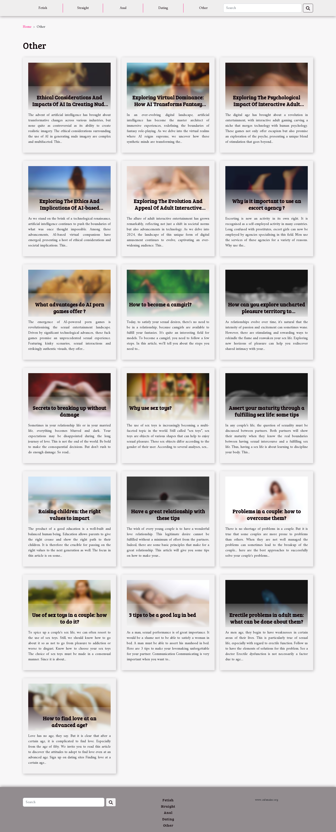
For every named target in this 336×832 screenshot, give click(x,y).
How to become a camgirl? (160, 304)
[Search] (262, 8)
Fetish (43, 8)
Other (203, 8)
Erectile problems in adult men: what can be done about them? (266, 618)
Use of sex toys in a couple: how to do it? (69, 618)
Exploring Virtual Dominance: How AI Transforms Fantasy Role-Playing (168, 104)
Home (27, 27)
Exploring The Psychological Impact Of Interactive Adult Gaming (266, 104)
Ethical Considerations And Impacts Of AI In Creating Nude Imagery (69, 104)
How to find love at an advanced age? (69, 721)
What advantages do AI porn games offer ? (69, 307)
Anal (123, 8)
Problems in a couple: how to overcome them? (267, 514)
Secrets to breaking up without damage (69, 411)
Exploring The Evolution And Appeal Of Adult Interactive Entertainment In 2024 (168, 207)
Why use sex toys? (150, 407)
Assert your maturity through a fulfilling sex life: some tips (266, 411)
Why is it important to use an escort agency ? (266, 204)
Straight (83, 8)
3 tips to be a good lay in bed (162, 614)
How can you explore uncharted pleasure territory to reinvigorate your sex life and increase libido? (266, 314)
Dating (163, 8)
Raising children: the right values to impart (69, 514)
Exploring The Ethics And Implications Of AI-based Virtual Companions (69, 207)
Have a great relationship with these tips (168, 514)
